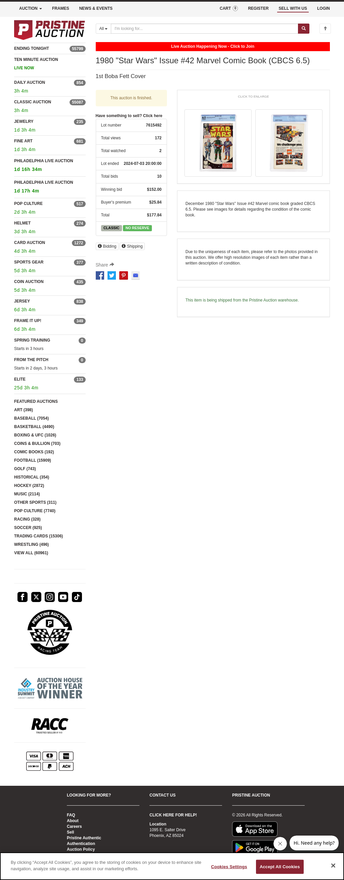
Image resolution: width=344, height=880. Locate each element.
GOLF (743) (25, 468)
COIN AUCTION (29, 281)
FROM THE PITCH (31, 359)
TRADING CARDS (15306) (38, 536)
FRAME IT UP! (27, 320)
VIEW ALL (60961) (31, 553)
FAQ (71, 815)
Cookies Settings (229, 866)
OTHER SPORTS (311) (35, 502)
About (73, 820)
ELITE (20, 379)
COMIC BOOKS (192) (34, 452)
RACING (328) (27, 519)
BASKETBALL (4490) (34, 426)
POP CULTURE (28, 203)
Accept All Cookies (280, 866)
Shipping (132, 246)
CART (229, 8)
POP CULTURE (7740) (34, 510)
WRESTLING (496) (31, 544)
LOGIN (323, 8)
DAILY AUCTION (29, 82)
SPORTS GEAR (28, 262)
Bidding (107, 246)
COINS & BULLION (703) (37, 443)
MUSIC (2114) (27, 494)
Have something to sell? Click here (129, 115)
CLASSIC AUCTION (32, 102)
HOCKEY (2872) (29, 485)
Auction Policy (81, 849)
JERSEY (22, 301)
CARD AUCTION (29, 242)
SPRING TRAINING (32, 340)
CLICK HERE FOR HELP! (173, 815)
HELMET (22, 223)
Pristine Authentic (84, 838)
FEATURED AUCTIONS (36, 401)
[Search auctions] (204, 29)
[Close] (333, 865)
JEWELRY (24, 121)
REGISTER (258, 8)
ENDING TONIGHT (31, 48)
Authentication (81, 843)
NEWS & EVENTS (96, 8)
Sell (70, 832)
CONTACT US (162, 795)
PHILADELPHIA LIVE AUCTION (50, 166)
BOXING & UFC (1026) (35, 435)
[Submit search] (303, 29)
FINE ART (23, 141)
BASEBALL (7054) (31, 418)
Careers (74, 826)
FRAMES (60, 8)
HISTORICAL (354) (31, 477)
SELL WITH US (293, 8)
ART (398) (23, 410)
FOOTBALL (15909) (32, 460)
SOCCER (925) (28, 527)
